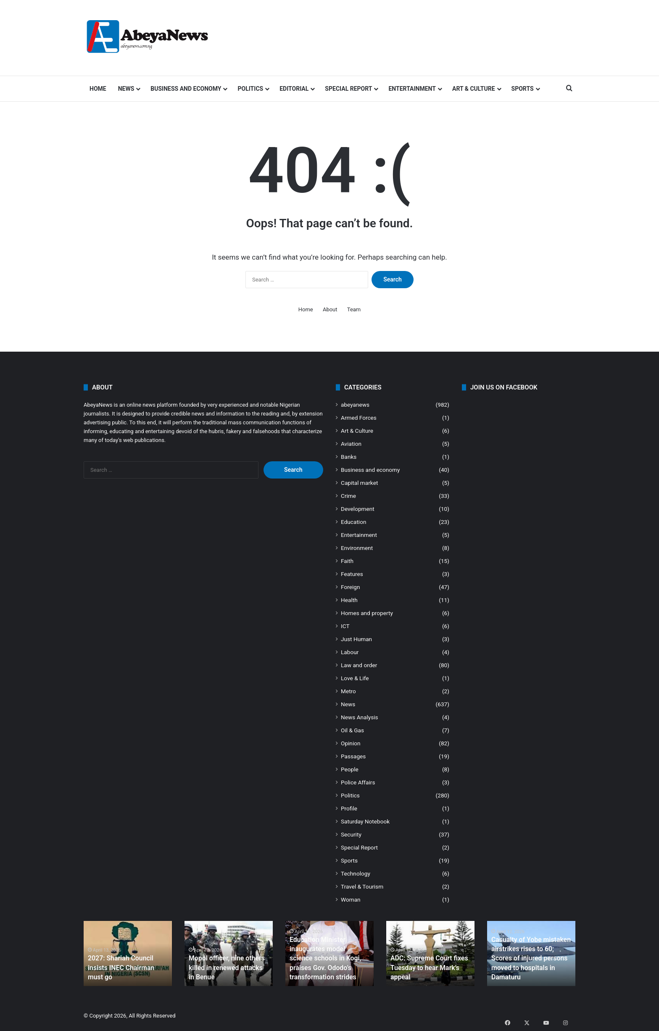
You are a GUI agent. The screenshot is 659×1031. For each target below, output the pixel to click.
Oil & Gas (352, 730)
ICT (345, 626)
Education (353, 521)
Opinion (351, 743)
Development (357, 508)
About (330, 309)
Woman (351, 899)
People (349, 769)
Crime (348, 495)
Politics (250, 88)
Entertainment (411, 88)
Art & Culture (473, 88)
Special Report (348, 88)
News (126, 88)
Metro (348, 691)
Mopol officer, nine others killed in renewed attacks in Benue (224, 969)
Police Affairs (358, 782)
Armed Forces (359, 417)
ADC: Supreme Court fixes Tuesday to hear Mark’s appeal (424, 969)
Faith (347, 561)
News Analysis (359, 717)
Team (354, 309)
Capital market (359, 482)
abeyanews (355, 404)
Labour (349, 652)
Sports (522, 88)
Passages (353, 756)
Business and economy (185, 88)
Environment (357, 547)
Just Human (356, 639)
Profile (349, 808)
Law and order (359, 665)
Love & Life (355, 678)
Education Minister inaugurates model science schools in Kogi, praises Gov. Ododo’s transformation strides (327, 961)
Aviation (351, 443)
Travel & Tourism (362, 886)
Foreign (350, 587)
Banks (348, 456)
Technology (355, 873)
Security (351, 834)
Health (349, 600)
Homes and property (367, 613)
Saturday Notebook (365, 821)
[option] (128, 953)
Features (352, 574)
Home (98, 88)
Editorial (293, 88)
